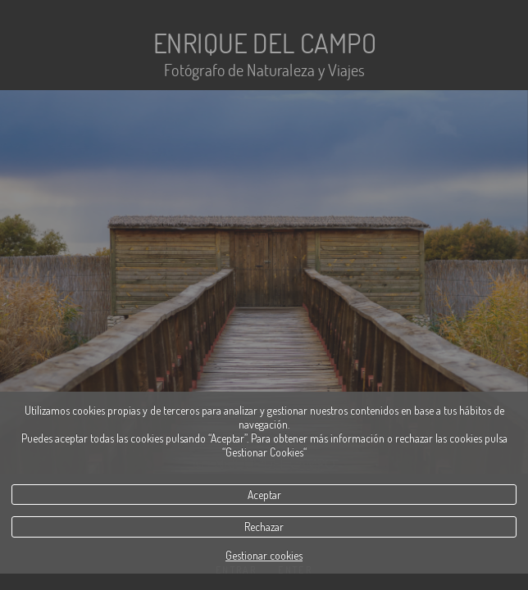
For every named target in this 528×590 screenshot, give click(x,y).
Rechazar (264, 526)
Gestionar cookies (264, 555)
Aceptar (264, 495)
